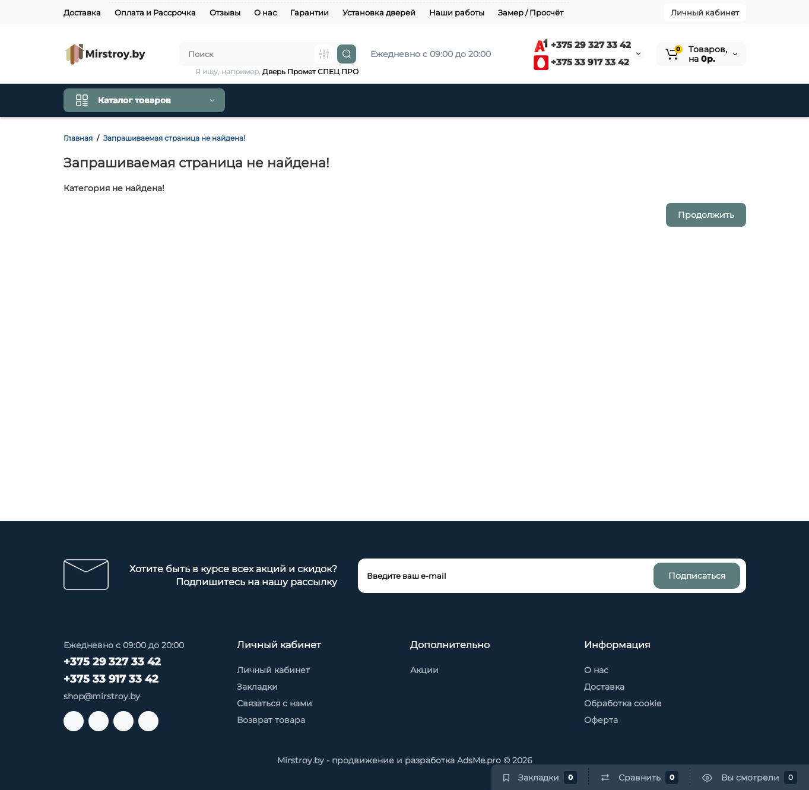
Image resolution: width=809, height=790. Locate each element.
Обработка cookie (622, 703)
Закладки (257, 686)
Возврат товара (271, 720)
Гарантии (309, 12)
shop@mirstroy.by (102, 696)
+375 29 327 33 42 (582, 44)
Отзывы (225, 12)
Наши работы (456, 12)
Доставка (82, 12)
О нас (265, 12)
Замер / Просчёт (530, 12)
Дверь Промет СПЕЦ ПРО (310, 71)
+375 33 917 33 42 (581, 62)
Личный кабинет (705, 12)
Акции (424, 670)
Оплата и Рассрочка (155, 12)
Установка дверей (378, 12)
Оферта (601, 720)
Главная (78, 138)
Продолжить (706, 215)
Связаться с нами (274, 703)
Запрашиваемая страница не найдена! (174, 138)
